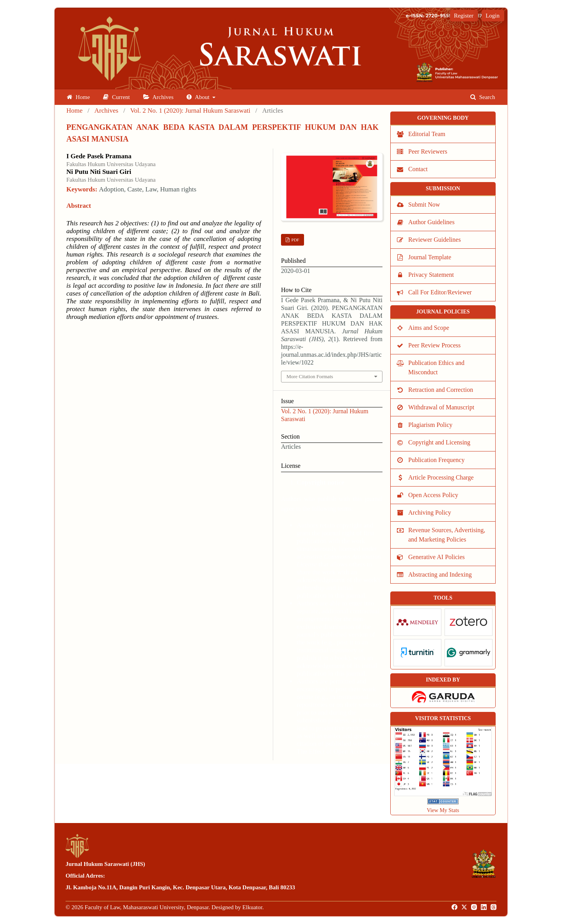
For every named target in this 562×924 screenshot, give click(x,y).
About (199, 97)
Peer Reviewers (427, 151)
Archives (158, 97)
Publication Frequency (436, 460)
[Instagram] (474, 907)
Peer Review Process (434, 345)
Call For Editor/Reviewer (440, 292)
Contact (418, 169)
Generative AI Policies (436, 557)
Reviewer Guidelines (434, 239)
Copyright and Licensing (439, 442)
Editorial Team (426, 134)
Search (482, 97)
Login (493, 15)
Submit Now (424, 204)
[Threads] (494, 907)
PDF (294, 239)
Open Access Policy (433, 495)
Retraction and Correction (440, 389)
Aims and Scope (428, 327)
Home (78, 97)
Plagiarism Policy (430, 424)
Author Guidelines (431, 222)
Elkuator (252, 907)
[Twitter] (465, 907)
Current (116, 97)
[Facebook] (455, 907)
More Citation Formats (309, 376)
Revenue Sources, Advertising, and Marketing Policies (446, 535)
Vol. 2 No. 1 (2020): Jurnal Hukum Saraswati (190, 110)
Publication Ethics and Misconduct (436, 367)
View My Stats (443, 810)
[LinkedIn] (484, 907)
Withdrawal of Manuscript (441, 407)
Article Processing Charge (441, 477)
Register (463, 15)
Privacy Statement (431, 274)
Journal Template (429, 257)
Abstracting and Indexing (440, 574)
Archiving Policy (429, 512)
